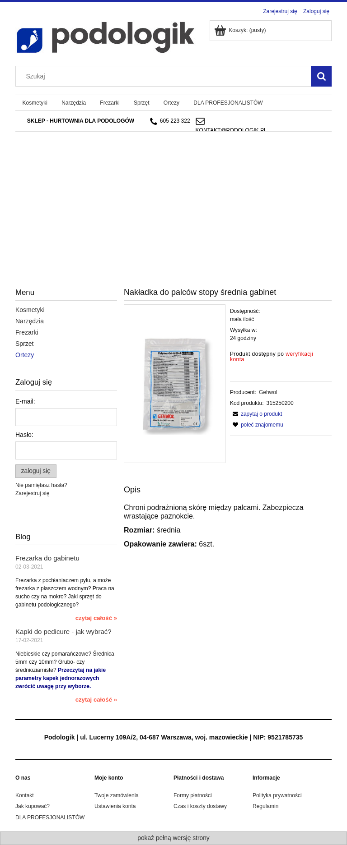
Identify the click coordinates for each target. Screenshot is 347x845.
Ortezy (24, 354)
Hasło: (24, 434)
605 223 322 (170, 121)
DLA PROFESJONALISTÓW (49, 817)
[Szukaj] (321, 76)
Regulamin (265, 806)
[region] (173, 186)
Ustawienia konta (115, 806)
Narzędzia (29, 321)
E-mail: (25, 401)
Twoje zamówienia (116, 795)
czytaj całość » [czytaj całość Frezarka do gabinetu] (96, 618)
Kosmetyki (30, 309)
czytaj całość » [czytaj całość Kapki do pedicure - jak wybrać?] (96, 699)
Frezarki (26, 332)
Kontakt (24, 795)
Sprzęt (24, 343)
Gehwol (268, 392)
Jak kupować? (32, 806)
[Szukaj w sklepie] (165, 76)
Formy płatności (193, 795)
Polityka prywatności (277, 795)
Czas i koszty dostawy (200, 806)
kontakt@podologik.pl (231, 130)
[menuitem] (35, 102)
